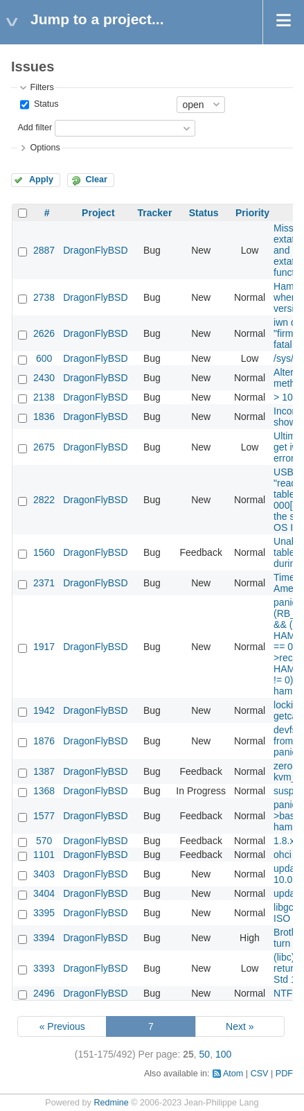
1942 (44, 710)
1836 (44, 416)
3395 (44, 912)
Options (45, 147)
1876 (44, 740)
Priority (252, 212)
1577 (44, 815)
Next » (239, 1026)
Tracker (155, 212)
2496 (44, 993)
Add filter (34, 127)
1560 (44, 552)
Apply (41, 179)
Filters (41, 87)
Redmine (110, 1103)
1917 (44, 646)
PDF (284, 1073)
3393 (44, 968)
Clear (96, 179)
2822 (44, 499)
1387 (44, 771)
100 (223, 1054)
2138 (44, 397)
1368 (44, 790)
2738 (44, 297)
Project (98, 212)
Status (44, 104)
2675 (44, 447)
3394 (44, 937)
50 (205, 1054)
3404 (44, 893)
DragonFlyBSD (95, 250)
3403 (44, 874)
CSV (260, 1073)
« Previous (62, 1026)
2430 (44, 377)
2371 (44, 582)
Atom (233, 1073)
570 (44, 840)
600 (44, 358)
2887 (44, 250)
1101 (44, 854)
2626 (44, 333)
